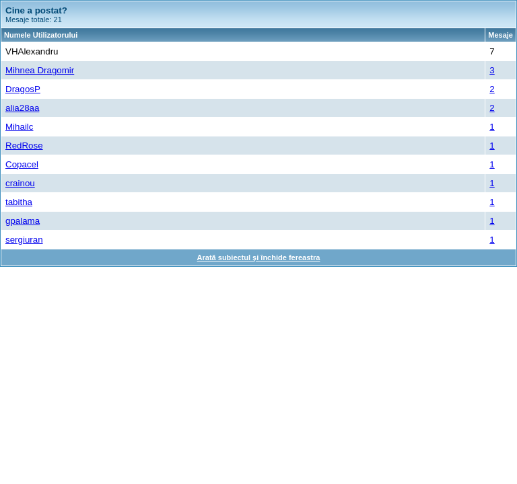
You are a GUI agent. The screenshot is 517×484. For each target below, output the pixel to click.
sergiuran (24, 240)
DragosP (22, 89)
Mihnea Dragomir (39, 70)
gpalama (22, 221)
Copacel (21, 164)
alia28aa (22, 108)
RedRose (24, 145)
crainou (20, 183)
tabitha (18, 202)
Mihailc (19, 127)
